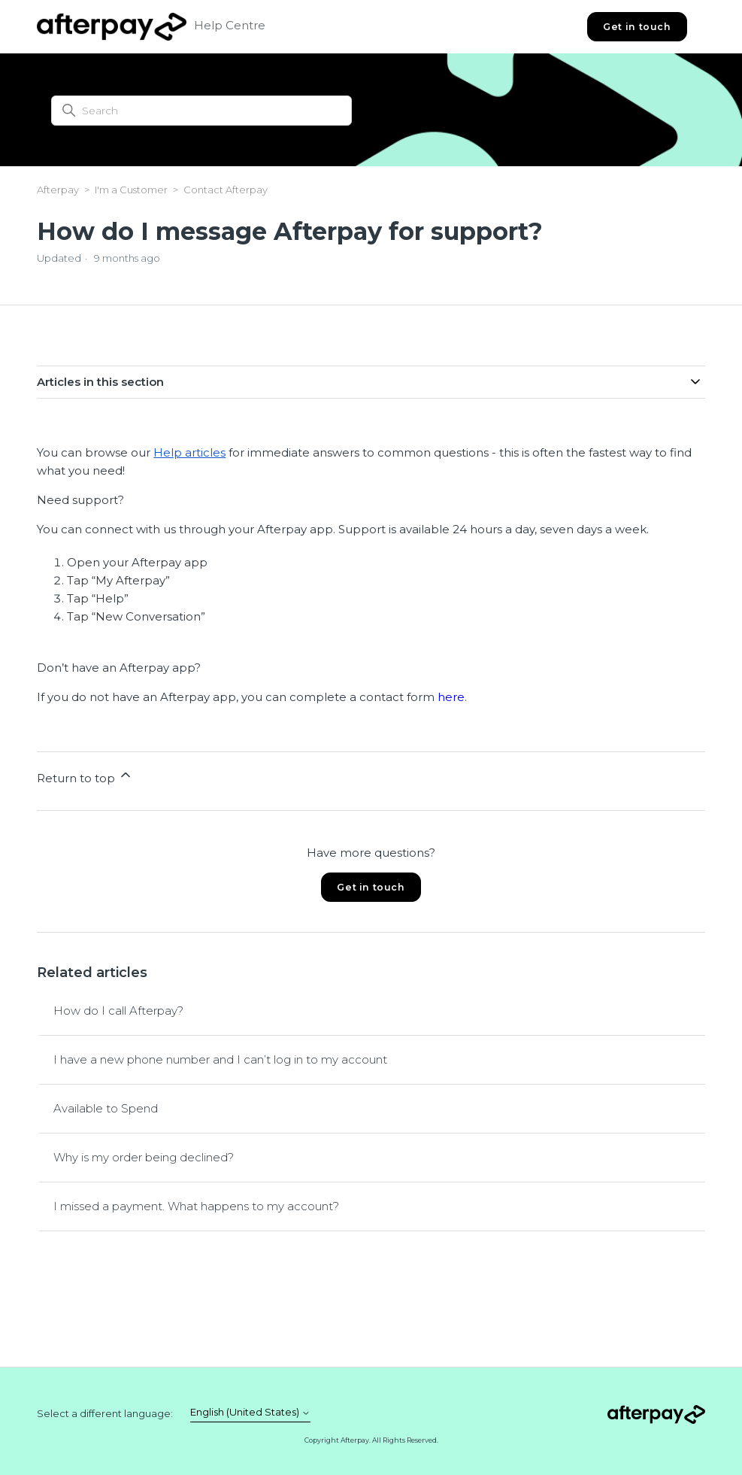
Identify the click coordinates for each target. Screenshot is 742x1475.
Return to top (85, 776)
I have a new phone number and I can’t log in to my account (220, 1059)
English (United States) (250, 1412)
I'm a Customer (131, 190)
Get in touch (637, 26)
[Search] (201, 111)
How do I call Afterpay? (118, 1010)
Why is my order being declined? (143, 1157)
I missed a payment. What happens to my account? (196, 1206)
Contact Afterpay (225, 190)
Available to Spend (105, 1108)
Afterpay (58, 190)
